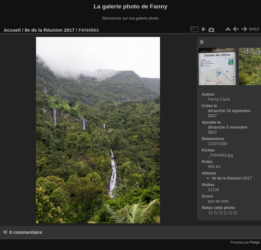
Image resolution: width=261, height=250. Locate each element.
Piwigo (255, 242)
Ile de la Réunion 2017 (49, 30)
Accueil (12, 30)
